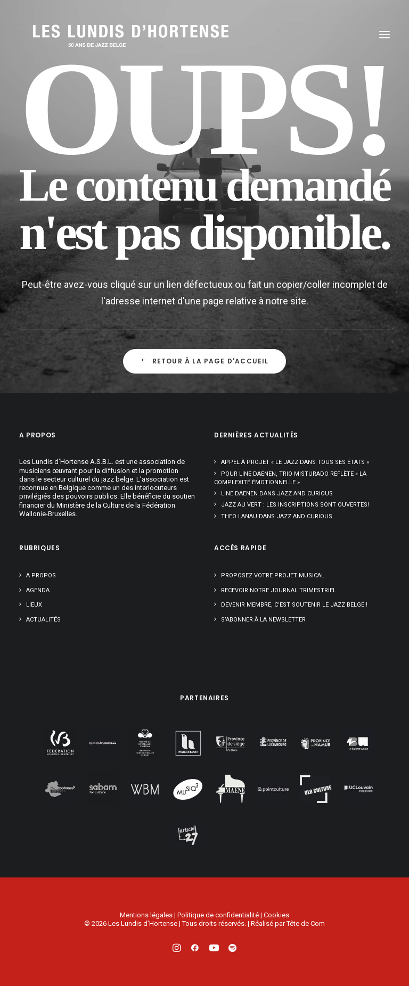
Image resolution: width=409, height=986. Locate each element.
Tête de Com (306, 923)
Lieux (34, 604)
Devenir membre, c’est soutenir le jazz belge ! (294, 604)
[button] (384, 34)
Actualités (43, 619)
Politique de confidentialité (218, 915)
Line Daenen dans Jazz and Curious (277, 493)
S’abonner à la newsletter (263, 619)
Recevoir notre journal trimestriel (278, 590)
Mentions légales (146, 915)
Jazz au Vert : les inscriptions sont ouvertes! (295, 504)
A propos (41, 575)
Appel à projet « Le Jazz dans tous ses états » (295, 462)
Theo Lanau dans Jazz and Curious (276, 516)
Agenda (38, 590)
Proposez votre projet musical (272, 575)
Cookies (276, 915)
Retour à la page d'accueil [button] (204, 361)
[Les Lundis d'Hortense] (83, 34)
